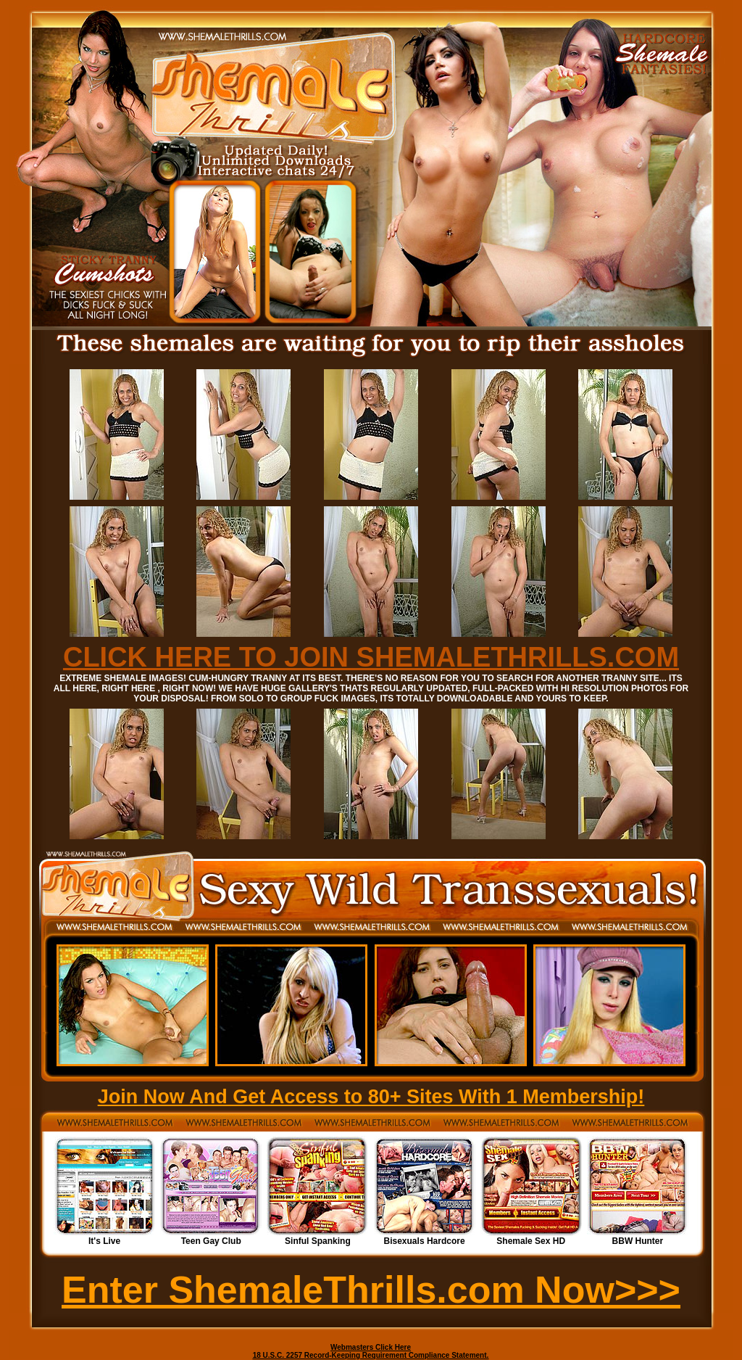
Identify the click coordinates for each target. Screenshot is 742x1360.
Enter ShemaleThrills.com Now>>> (371, 1290)
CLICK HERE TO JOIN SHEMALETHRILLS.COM (371, 657)
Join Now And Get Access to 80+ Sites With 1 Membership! (371, 1097)
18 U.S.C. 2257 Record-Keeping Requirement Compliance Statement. (371, 1355)
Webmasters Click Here (370, 1347)
